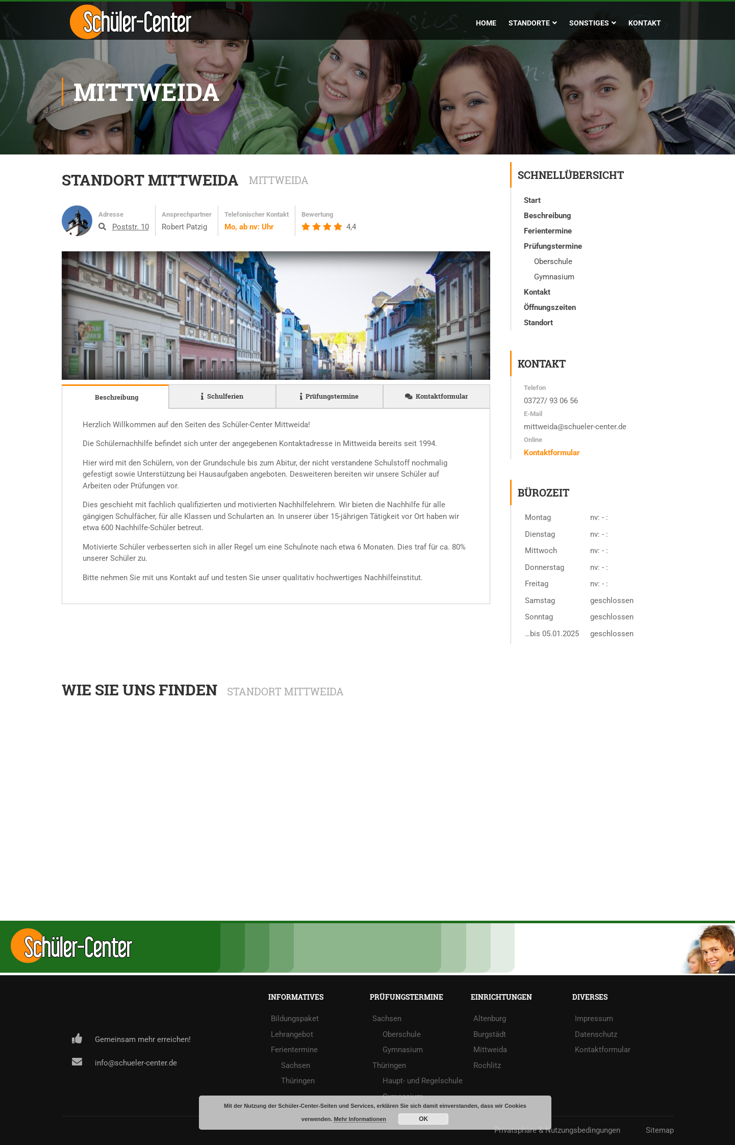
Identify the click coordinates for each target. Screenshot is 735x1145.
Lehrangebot (292, 1034)
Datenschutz (596, 1034)
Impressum (594, 1018)
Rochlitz (487, 1065)
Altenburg (489, 1018)
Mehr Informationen (360, 1119)
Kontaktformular (552, 452)
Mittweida (490, 1049)
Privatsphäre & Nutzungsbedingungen (557, 1130)
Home (486, 23)
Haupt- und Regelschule (423, 1080)
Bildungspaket (295, 1018)
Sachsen (295, 1065)
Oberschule (402, 1034)
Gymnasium (403, 1049)
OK (423, 1119)
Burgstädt (489, 1034)
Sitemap (660, 1130)
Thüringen (298, 1080)
